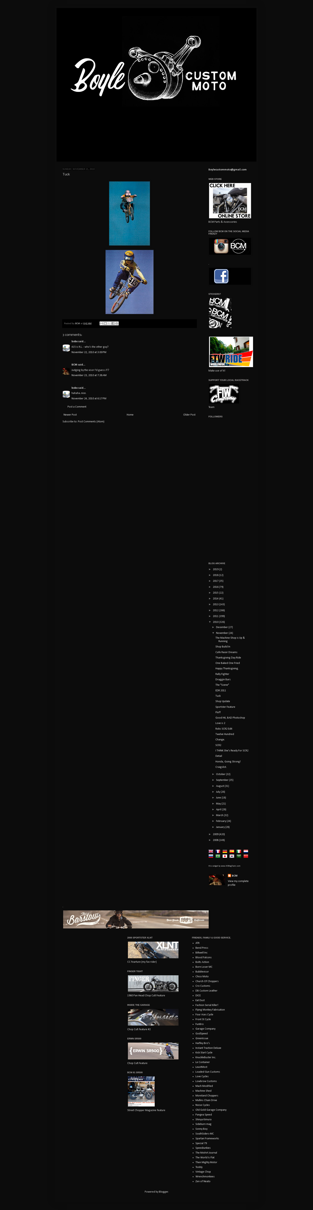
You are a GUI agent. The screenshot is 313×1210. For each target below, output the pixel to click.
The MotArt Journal (206, 1152)
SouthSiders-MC (204, 1133)
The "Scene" (222, 685)
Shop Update (222, 701)
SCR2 (218, 745)
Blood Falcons (203, 957)
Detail (218, 756)
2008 (216, 840)
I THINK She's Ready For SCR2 (231, 750)
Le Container (202, 1062)
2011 (216, 616)
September (222, 780)
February (221, 821)
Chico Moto (202, 976)
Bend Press (201, 947)
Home (130, 414)
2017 (216, 581)
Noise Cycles (202, 1105)
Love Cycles (202, 1076)
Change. (220, 739)
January (220, 827)
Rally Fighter (222, 674)
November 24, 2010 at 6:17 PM (89, 398)
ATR (197, 943)
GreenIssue (201, 1038)
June (219, 797)
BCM (74, 364)
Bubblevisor (202, 971)
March (220, 815)
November (222, 633)
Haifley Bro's (202, 1043)
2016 (216, 587)
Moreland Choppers (206, 1095)
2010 (216, 622)
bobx (75, 341)
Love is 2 (220, 723)
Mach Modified (204, 1086)
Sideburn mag (203, 1124)
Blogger (163, 1191)
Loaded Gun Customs (207, 1071)
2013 (216, 604)
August (220, 786)
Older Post (189, 414)
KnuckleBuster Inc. (205, 1057)
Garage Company (205, 1028)
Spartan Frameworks (207, 1138)
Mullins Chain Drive (206, 1100)
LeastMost (201, 1067)
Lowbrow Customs (206, 1081)
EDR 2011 (220, 690)
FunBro (199, 1024)
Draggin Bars (223, 679)
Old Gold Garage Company (210, 1109)
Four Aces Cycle (204, 1014)
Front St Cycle (203, 1019)
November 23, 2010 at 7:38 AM (89, 375)
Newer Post (70, 414)
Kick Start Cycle (203, 1052)
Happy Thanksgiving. (227, 668)
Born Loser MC (203, 966)
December (222, 627)
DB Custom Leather (206, 990)
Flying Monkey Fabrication (210, 1009)
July (218, 791)
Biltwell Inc (201, 952)
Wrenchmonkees (205, 1176)
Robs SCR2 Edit (223, 728)
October (221, 774)
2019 (216, 569)
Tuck (218, 696)
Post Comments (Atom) (91, 421)
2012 (216, 610)
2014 (216, 598)
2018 (216, 575)
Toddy (198, 1167)
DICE (198, 995)
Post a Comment (77, 406)
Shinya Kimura (203, 1119)
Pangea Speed (203, 1114)
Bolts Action (202, 962)
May (218, 803)
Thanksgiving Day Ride (228, 657)
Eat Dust (200, 1000)
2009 (216, 834)
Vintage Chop (203, 1171)
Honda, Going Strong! (228, 761)
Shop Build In (222, 646)
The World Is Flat (204, 1157)
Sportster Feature (225, 707)
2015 (216, 592)
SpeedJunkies (203, 1148)
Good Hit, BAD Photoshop (230, 717)
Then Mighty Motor (206, 1162)
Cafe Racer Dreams (226, 652)
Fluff (218, 712)
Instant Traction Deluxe (208, 1048)
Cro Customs (202, 986)
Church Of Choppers (207, 981)
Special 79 (201, 1143)
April (219, 809)
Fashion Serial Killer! (206, 1005)
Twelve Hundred (224, 734)
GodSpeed (201, 1033)
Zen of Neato (202, 1181)
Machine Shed (203, 1090)
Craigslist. (221, 767)
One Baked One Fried (227, 663)
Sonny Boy (201, 1128)
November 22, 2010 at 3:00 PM (89, 352)
